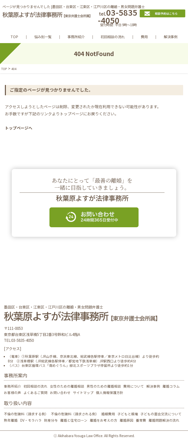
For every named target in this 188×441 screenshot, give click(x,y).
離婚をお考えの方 (103, 420)
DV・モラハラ (31, 420)
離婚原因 (126, 420)
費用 (144, 36)
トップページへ (18, 128)
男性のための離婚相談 (104, 386)
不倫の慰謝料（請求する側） (26, 413)
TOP (14, 36)
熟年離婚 (11, 420)
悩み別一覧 (42, 36)
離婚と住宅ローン (73, 420)
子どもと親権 (128, 413)
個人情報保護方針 (109, 392)
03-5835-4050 (119, 18)
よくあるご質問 (35, 392)
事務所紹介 (76, 36)
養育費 (141, 420)
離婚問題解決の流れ (164, 420)
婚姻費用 (108, 413)
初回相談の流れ (113, 36)
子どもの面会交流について (161, 413)
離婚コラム (171, 386)
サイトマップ (83, 392)
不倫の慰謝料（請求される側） (75, 413)
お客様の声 (12, 392)
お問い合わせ (60, 392)
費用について (133, 386)
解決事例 (170, 36)
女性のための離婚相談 (67, 386)
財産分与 (51, 420)
